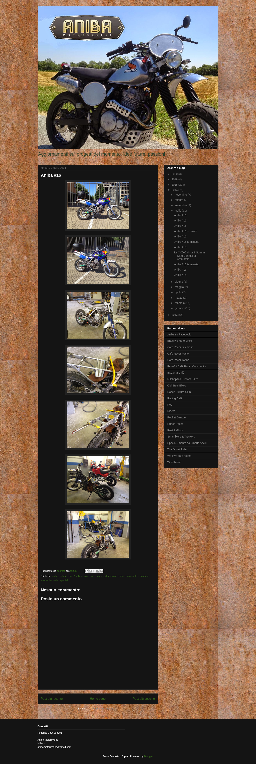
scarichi (144, 576)
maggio (180, 286)
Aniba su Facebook (179, 334)
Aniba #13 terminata (186, 264)
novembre (181, 194)
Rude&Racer (175, 423)
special (64, 580)
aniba (55, 576)
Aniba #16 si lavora (185, 231)
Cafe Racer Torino (178, 360)
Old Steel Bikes (176, 385)
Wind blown (174, 462)
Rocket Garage (176, 417)
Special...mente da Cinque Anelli (187, 443)
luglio (178, 210)
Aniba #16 (180, 215)
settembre (181, 205)
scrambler (46, 580)
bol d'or (73, 576)
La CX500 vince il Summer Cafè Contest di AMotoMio (190, 256)
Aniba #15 (180, 247)
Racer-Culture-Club (179, 391)
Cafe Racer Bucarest (180, 347)
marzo (179, 297)
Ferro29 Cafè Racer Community (186, 366)
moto (121, 576)
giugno (179, 281)
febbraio (180, 302)
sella (55, 580)
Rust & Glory (175, 430)
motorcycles (131, 576)
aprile (178, 292)
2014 (175, 189)
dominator (111, 576)
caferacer (89, 576)
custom (100, 576)
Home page (98, 698)
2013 (175, 314)
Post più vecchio (144, 698)
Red (169, 404)
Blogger (148, 756)
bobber (63, 576)
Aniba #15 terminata (186, 241)
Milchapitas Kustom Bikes (183, 379)
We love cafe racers (179, 455)
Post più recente (52, 698)
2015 (175, 184)
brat (80, 576)
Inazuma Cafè (175, 372)
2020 (175, 174)
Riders (171, 411)
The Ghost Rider (177, 449)
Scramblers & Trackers (181, 436)
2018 (175, 179)
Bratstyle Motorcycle (179, 340)
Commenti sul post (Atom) (103, 708)
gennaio (180, 308)
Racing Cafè (174, 398)
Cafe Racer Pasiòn (178, 353)
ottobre (179, 199)
